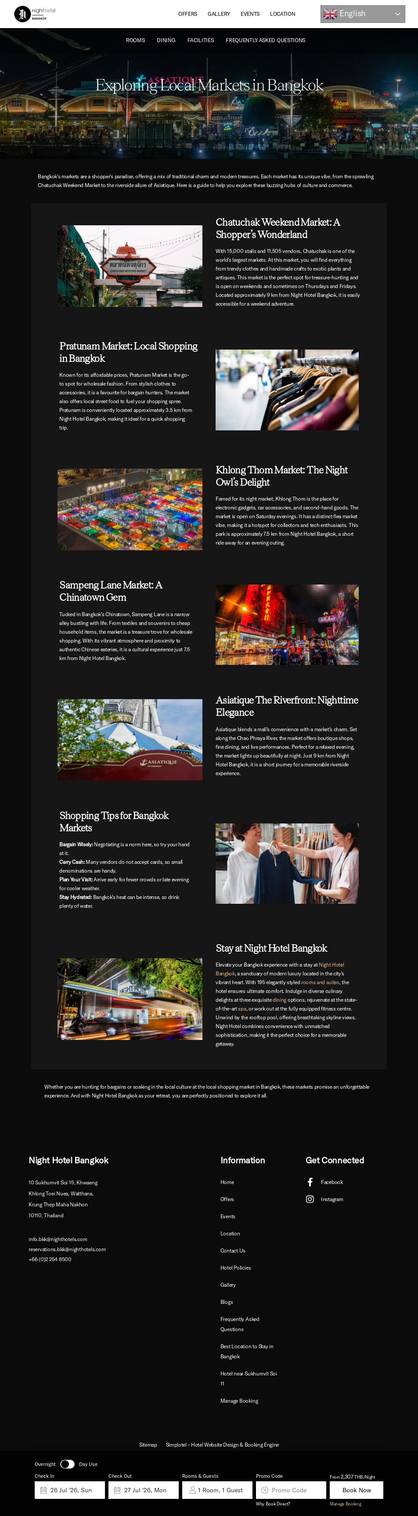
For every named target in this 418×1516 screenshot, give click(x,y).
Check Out (120, 1476)
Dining (166, 40)
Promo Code (269, 1476)
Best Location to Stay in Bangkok (247, 1351)
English (344, 14)
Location (282, 14)
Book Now (356, 1490)
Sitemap (148, 1444)
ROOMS (135, 40)
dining (279, 999)
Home (227, 1182)
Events (250, 14)
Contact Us (233, 1250)
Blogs (226, 1302)
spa (242, 1008)
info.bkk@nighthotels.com (58, 1239)
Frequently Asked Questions (265, 40)
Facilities (200, 40)
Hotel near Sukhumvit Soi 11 (248, 1378)
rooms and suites (320, 982)
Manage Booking (345, 1504)
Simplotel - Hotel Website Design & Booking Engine (222, 1444)
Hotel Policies (235, 1267)
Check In (44, 1476)
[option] (209, 93)
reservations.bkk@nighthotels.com (67, 1249)
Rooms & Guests (200, 1476)
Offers (187, 14)
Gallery (219, 14)
